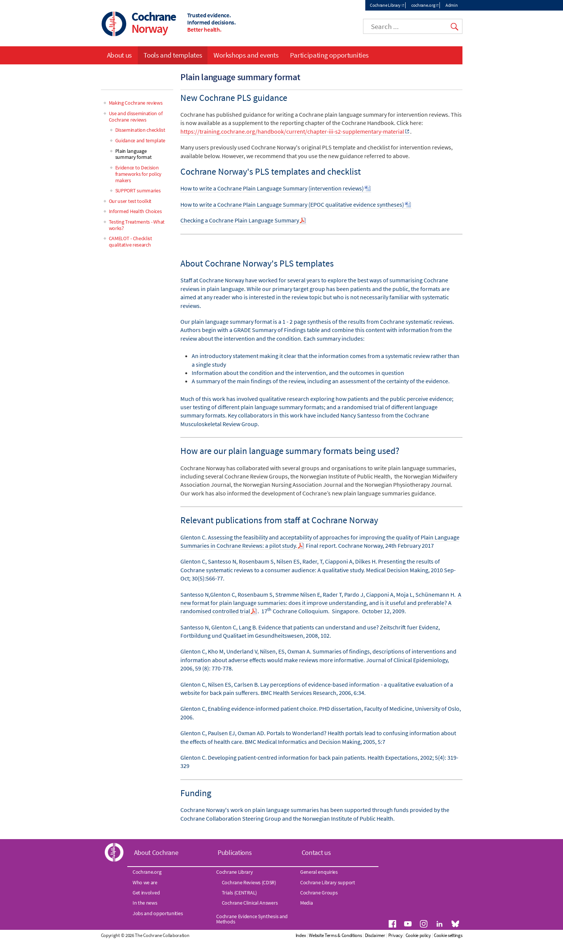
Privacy (395, 935)
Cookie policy (418, 935)
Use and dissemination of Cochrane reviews (136, 116)
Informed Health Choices (135, 211)
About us (119, 54)
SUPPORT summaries (138, 190)
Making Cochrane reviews (136, 102)
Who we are (145, 882)
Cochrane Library (385, 5)
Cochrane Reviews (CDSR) (249, 882)
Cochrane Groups (319, 892)
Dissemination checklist (140, 129)
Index (301, 935)
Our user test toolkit (130, 201)
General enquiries (319, 871)
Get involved (146, 892)
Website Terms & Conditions (335, 935)
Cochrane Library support (327, 882)
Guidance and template (140, 140)
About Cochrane (156, 852)
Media (306, 902)
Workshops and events (246, 54)
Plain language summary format (133, 154)
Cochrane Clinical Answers (250, 902)
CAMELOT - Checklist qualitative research (130, 241)
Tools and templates (172, 54)
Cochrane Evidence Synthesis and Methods (252, 919)
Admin (452, 5)
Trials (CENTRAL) (239, 892)
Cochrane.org (147, 871)
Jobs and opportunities (158, 913)
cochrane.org (423, 5)
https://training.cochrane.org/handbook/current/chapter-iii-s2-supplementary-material (292, 131)
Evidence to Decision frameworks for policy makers (138, 174)
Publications (235, 852)
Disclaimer (375, 935)
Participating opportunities (329, 54)
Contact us (316, 852)
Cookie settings (448, 935)
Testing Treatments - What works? (137, 225)
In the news (145, 902)
